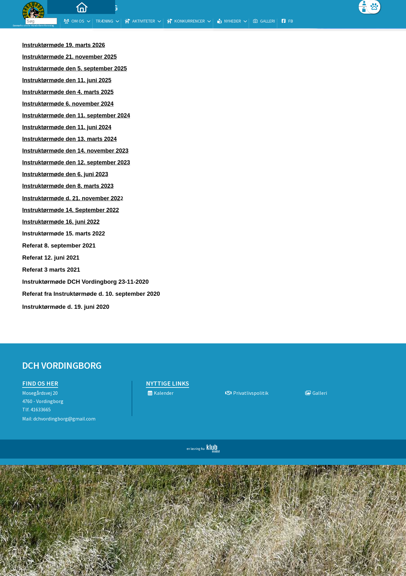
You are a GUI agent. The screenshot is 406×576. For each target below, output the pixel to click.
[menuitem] (61, 21)
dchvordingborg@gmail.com (64, 418)
